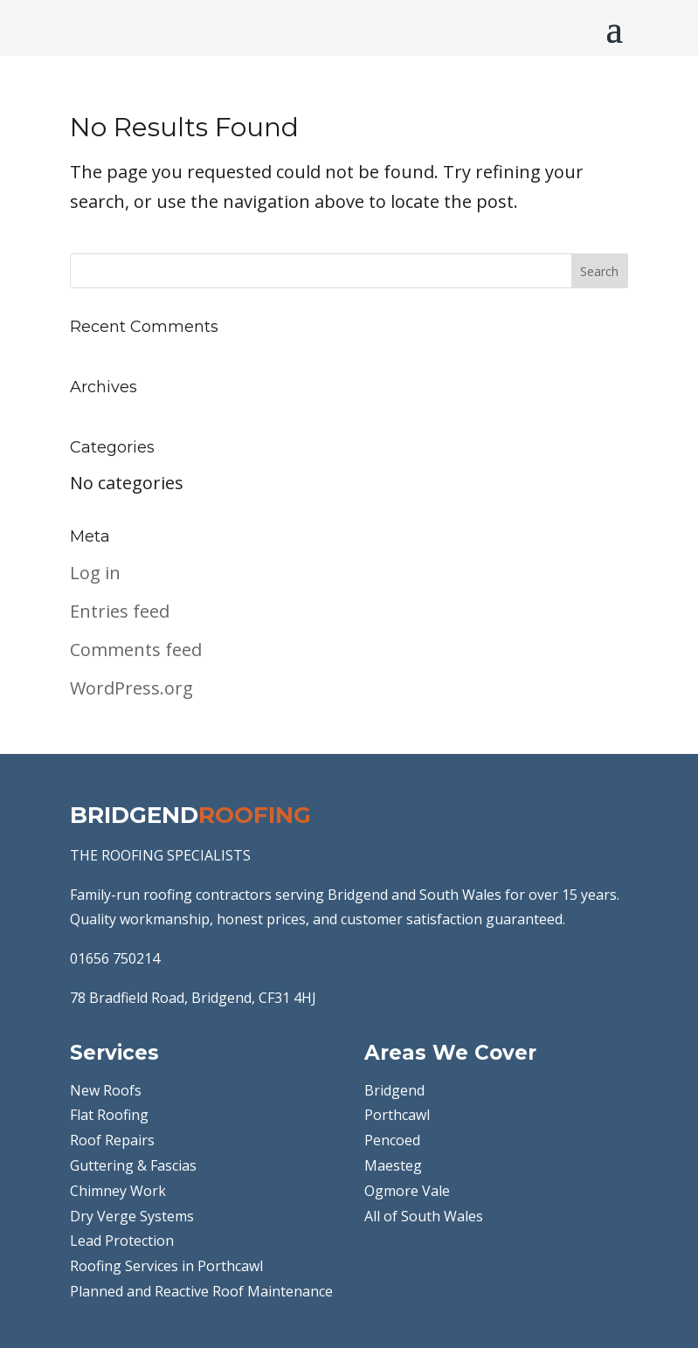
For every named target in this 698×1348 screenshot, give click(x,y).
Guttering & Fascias (133, 1165)
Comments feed (136, 649)
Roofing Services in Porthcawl (166, 1265)
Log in (95, 572)
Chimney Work (118, 1190)
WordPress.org (131, 688)
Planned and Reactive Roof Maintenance (201, 1291)
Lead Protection (122, 1240)
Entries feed (119, 611)
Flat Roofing (109, 1114)
